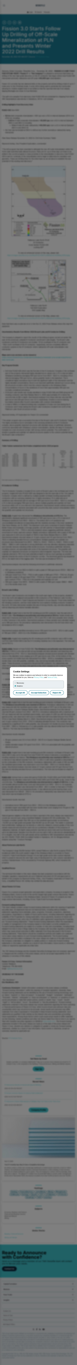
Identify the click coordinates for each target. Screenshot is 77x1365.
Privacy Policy (39, 677)
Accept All (20, 693)
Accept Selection (38, 693)
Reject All (57, 693)
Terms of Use (52, 677)
